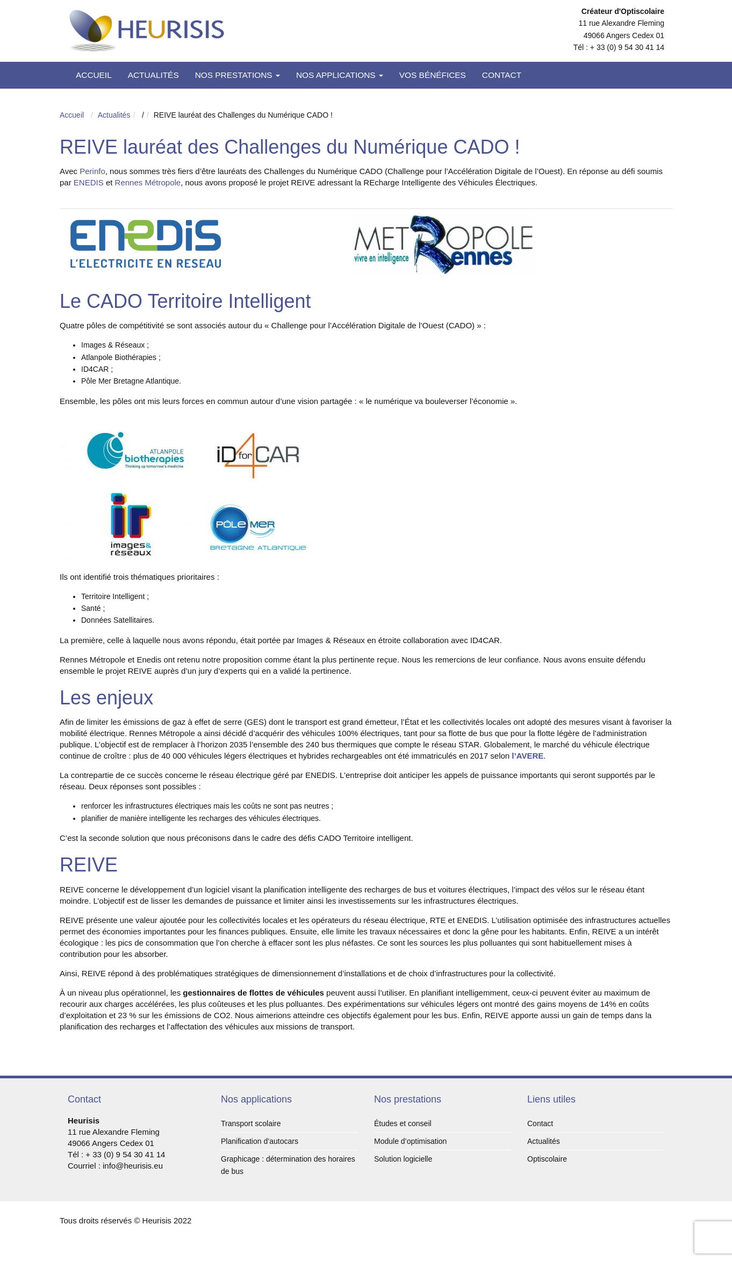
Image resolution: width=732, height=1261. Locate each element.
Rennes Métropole (148, 182)
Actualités (153, 75)
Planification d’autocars (259, 1141)
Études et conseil (403, 1123)
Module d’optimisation (410, 1141)
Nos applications (339, 75)
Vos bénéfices (432, 75)
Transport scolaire (251, 1123)
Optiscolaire (547, 1159)
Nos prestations (237, 75)
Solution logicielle (403, 1159)
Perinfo (92, 171)
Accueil (94, 75)
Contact (501, 75)
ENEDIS (89, 182)
